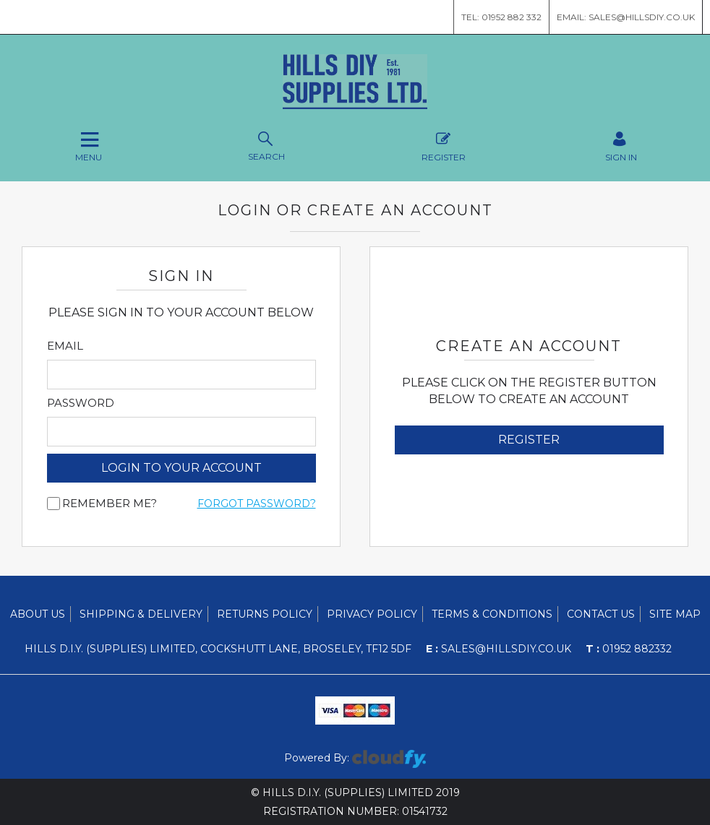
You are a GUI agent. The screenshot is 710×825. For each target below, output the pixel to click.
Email (65, 346)
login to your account (181, 468)
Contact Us (601, 614)
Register (444, 145)
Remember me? (109, 503)
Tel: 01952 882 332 (501, 17)
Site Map (675, 614)
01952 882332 (629, 648)
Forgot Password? (256, 503)
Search (266, 145)
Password (80, 403)
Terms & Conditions (492, 614)
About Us (37, 614)
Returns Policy (264, 614)
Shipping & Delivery (141, 614)
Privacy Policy (372, 614)
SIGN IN (621, 145)
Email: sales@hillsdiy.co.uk (626, 17)
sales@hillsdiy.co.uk (498, 648)
